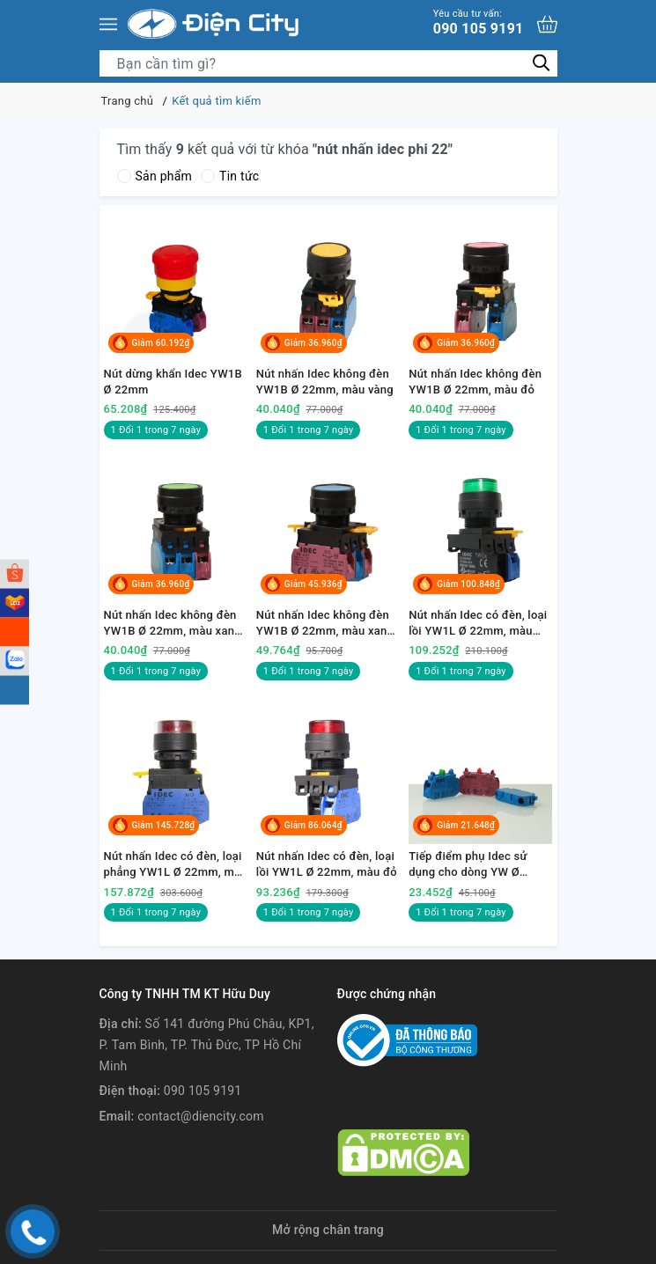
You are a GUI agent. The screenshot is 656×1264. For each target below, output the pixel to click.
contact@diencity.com (200, 1116)
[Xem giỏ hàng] (547, 24)
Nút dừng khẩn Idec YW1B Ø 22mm (173, 381)
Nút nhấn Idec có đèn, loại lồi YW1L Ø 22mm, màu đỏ (326, 863)
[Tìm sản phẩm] (328, 63)
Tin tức (230, 176)
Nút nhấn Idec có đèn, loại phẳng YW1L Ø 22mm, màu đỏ (175, 864)
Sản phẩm (155, 176)
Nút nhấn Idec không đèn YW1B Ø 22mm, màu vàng (325, 381)
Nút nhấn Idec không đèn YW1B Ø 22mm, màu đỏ (475, 381)
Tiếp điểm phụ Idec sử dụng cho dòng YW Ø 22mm (468, 864)
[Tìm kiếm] (542, 63)
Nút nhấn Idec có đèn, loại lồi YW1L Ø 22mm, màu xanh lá (478, 623)
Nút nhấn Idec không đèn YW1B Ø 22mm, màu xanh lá (172, 623)
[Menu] (108, 24)
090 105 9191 (478, 22)
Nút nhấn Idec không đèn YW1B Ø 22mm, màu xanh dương (325, 623)
